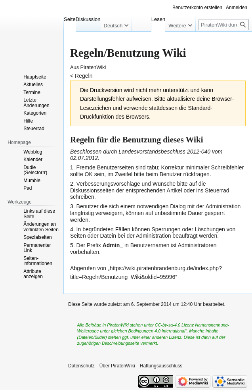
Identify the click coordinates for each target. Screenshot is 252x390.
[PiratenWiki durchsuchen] (224, 24)
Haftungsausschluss (161, 366)
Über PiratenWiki (117, 366)
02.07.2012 (84, 158)
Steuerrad (217, 190)
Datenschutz (81, 366)
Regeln (83, 76)
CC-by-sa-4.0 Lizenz (174, 325)
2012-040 (198, 151)
